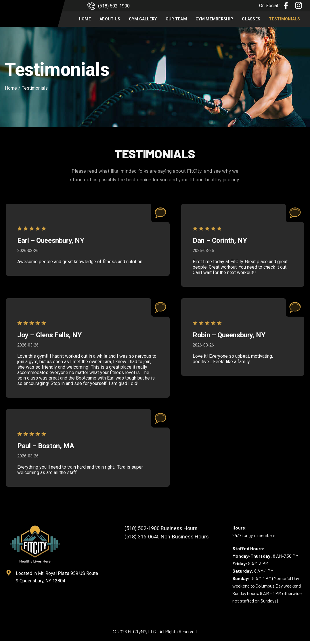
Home (85, 19)
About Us (109, 19)
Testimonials (284, 19)
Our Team (176, 19)
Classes (251, 19)
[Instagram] (298, 5)
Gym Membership (214, 19)
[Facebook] (286, 6)
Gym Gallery (143, 19)
